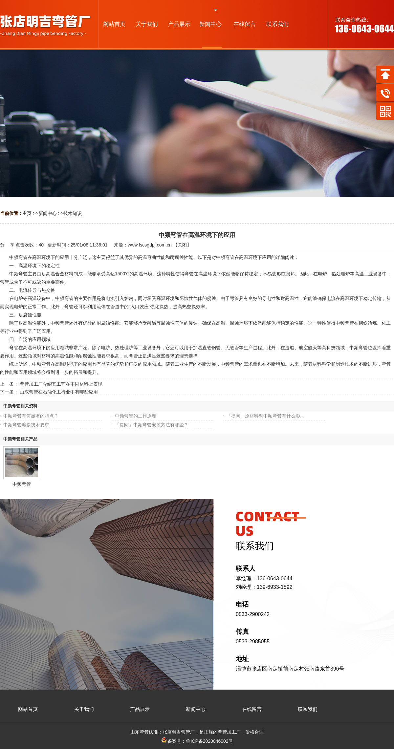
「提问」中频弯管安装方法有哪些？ (151, 424)
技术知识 (72, 213)
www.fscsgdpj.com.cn (150, 244)
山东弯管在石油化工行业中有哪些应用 (59, 392)
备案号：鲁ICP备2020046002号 (197, 741)
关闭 (182, 244)
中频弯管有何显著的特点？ (30, 415)
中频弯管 (21, 484)
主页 (27, 213)
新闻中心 (47, 213)
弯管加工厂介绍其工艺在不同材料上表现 (61, 384)
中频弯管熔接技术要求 (26, 424)
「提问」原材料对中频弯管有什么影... (265, 415)
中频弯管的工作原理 (135, 415)
